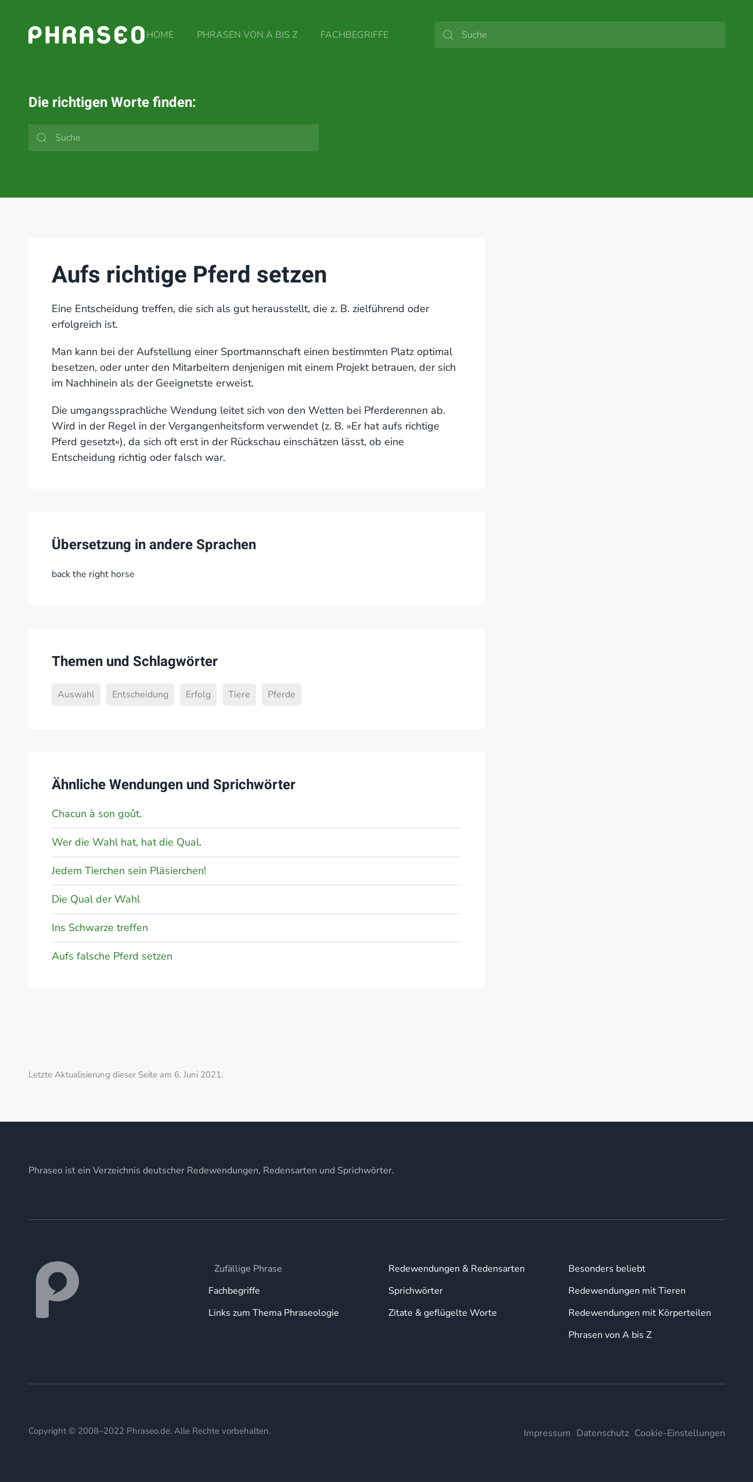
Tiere (239, 694)
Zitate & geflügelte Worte (442, 1312)
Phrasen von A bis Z (247, 34)
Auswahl (76, 694)
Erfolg (198, 694)
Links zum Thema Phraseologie (273, 1312)
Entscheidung (140, 694)
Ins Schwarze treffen (100, 928)
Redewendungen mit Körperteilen (639, 1312)
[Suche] (580, 35)
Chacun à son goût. (97, 814)
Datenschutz (603, 1433)
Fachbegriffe (354, 34)
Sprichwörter (415, 1290)
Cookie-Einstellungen (680, 1433)
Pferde (282, 694)
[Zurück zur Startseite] (86, 35)
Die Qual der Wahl (96, 899)
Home (160, 34)
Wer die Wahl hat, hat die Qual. (126, 842)
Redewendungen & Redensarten (456, 1268)
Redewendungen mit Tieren (627, 1290)
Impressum (547, 1433)
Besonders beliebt (607, 1268)
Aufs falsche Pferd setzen (112, 956)
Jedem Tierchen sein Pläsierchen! (129, 871)
